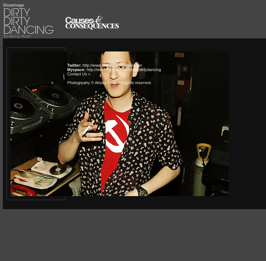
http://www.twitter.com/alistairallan (112, 65)
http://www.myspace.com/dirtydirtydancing (123, 69)
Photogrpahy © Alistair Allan (92, 82)
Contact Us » (78, 74)
